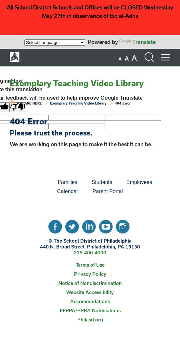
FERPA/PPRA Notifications (90, 310)
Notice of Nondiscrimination (90, 283)
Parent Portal (108, 191)
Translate (137, 42)
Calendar (67, 191)
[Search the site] (149, 57)
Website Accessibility (90, 292)
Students (102, 182)
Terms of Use (90, 265)
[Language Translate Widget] (54, 42)
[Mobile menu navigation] (165, 57)
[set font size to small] (120, 59)
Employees (139, 182)
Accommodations (90, 301)
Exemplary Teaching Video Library (77, 83)
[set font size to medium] (127, 58)
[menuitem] (28, 182)
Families (67, 182)
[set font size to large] (134, 58)
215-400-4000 (90, 252)
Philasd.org (90, 319)
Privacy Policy (90, 274)
